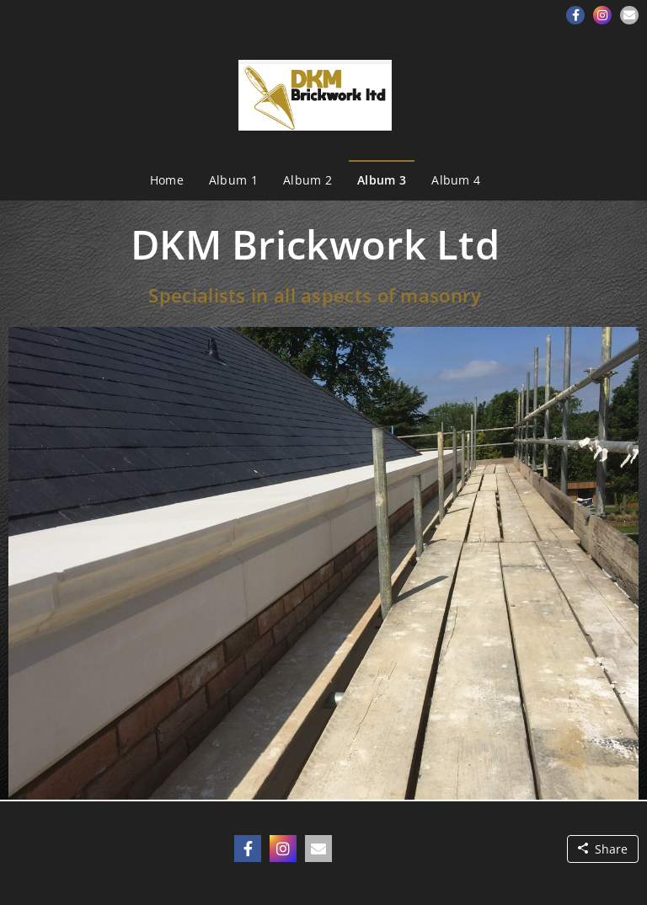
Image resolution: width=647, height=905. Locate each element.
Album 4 (455, 180)
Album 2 (307, 180)
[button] (575, 15)
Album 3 (381, 180)
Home (167, 180)
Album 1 (233, 180)
